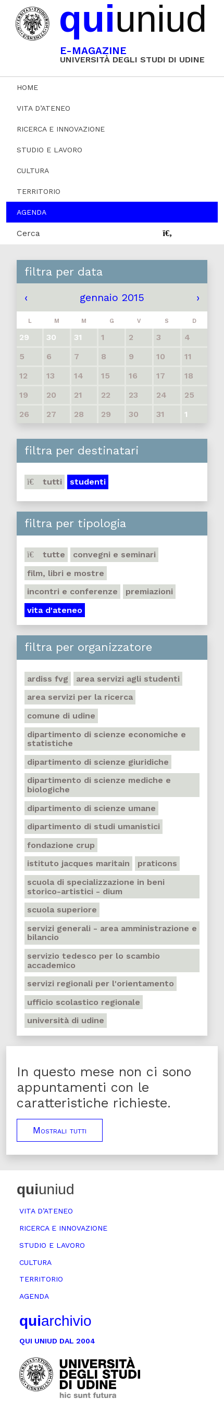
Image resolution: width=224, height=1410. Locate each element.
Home (27, 87)
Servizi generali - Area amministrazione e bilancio (112, 933)
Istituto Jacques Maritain (78, 863)
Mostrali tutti (59, 1130)
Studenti (88, 482)
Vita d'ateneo (54, 610)
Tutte (46, 554)
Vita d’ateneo (43, 108)
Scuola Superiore (62, 910)
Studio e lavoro (49, 150)
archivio (55, 1321)
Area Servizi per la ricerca (80, 697)
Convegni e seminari (114, 554)
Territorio (38, 191)
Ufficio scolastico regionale (83, 1002)
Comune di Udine (61, 716)
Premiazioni (149, 591)
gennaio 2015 (112, 297)
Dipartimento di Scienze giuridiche (98, 762)
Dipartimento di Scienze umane (91, 808)
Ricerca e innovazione (61, 129)
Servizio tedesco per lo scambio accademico (93, 960)
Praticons (157, 863)
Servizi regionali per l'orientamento (100, 983)
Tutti (44, 482)
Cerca (28, 233)
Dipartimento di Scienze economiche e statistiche (106, 739)
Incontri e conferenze (72, 591)
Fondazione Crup (61, 845)
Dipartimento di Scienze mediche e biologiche (99, 784)
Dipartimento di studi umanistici (93, 826)
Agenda (31, 212)
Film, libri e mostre (65, 573)
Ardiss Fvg (47, 679)
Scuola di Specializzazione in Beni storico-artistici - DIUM (96, 886)
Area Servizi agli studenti (128, 679)
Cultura (33, 170)
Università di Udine (65, 1020)
